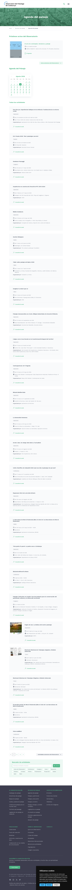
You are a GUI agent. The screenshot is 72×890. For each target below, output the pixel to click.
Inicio (10, 28)
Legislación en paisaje (34, 809)
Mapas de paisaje (14, 799)
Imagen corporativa (33, 850)
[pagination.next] (23, 754)
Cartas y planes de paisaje (16, 801)
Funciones (31, 832)
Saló (15, 773)
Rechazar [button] (49, 884)
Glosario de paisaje (33, 820)
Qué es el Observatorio (34, 829)
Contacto (49, 826)
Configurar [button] (56, 884)
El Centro (49, 793)
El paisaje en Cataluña (15, 790)
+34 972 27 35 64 (33, 876)
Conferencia (31, 769)
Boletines (11, 835)
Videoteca (49, 801)
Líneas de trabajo (33, 835)
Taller (20, 773)
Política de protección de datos (18, 883)
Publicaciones (13, 826)
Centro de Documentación (54, 790)
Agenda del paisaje (33, 28)
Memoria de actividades (34, 844)
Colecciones (12, 829)
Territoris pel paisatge (15, 809)
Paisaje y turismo (32, 801)
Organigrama (31, 847)
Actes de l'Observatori (19, 769)
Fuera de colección (14, 832)
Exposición (53, 769)
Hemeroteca (50, 799)
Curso (46, 769)
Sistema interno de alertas (17, 885)
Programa (29, 53)
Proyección (47, 771)
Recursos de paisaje (20, 28)
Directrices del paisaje (15, 796)
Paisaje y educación (33, 799)
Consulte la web (19, 126)
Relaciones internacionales (35, 841)
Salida (54, 771)
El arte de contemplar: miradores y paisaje (37, 43)
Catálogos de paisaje (15, 793)
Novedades (31, 838)
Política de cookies (33, 883)
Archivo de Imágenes (52, 804)
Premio (29, 771)
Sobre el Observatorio (35, 826)
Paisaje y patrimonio (33, 796)
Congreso (39, 769)
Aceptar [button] (42, 884)
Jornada (23, 771)
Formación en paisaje (34, 812)
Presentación (38, 771)
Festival (16, 771)
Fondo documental (52, 796)
